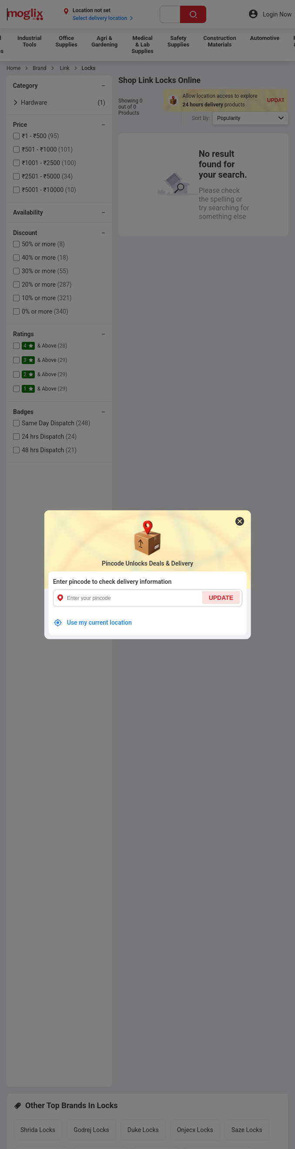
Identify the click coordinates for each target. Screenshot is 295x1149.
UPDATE (221, 597)
